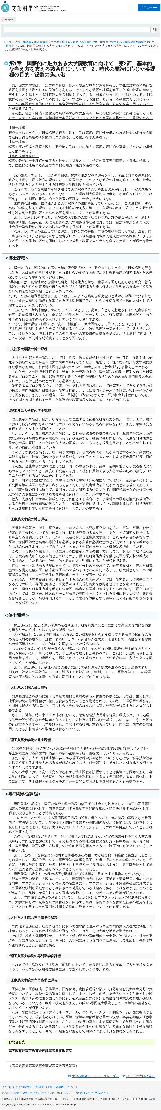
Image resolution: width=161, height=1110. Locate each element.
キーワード (72, 1087)
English (9, 19)
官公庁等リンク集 (43, 1087)
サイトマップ (8, 1087)
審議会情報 (41, 42)
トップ (8, 42)
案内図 (152, 1099)
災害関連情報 (25, 1087)
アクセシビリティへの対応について (91, 1093)
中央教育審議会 (60, 42)
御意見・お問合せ (10, 1093)
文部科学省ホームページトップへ (95, 1076)
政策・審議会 (23, 42)
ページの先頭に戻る (140, 1076)
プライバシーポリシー (33, 1093)
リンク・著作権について (59, 1093)
